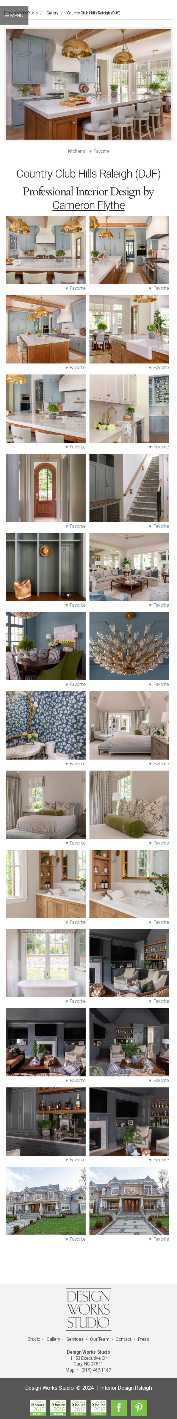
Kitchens (78, 151)
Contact (123, 1339)
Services (74, 1339)
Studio (34, 1339)
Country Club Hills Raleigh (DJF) (94, 13)
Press (143, 1339)
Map (70, 1370)
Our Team (99, 1339)
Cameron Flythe (88, 205)
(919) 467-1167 (96, 1370)
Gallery (52, 13)
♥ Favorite (99, 151)
